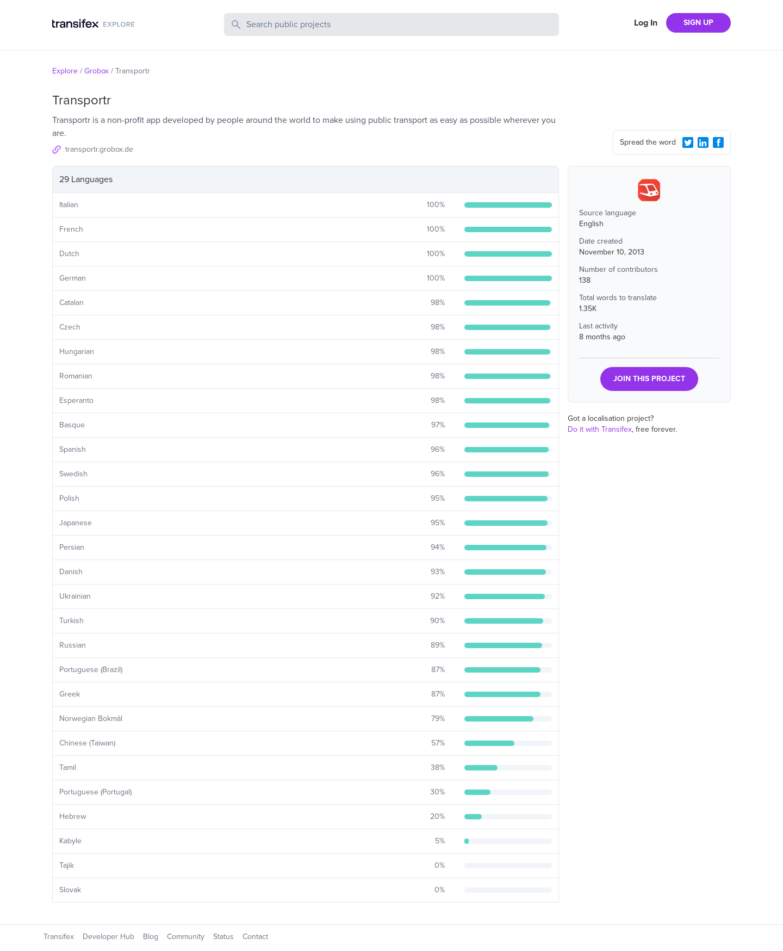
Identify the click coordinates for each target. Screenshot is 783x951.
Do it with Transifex (600, 429)
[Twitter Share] (687, 142)
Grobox (96, 71)
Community (185, 936)
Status (223, 936)
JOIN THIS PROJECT (649, 378)
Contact (255, 936)
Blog (150, 936)
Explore (65, 71)
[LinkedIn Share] (703, 142)
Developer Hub (108, 936)
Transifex (59, 936)
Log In (645, 22)
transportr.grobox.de (99, 149)
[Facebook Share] (718, 142)
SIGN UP (698, 22)
